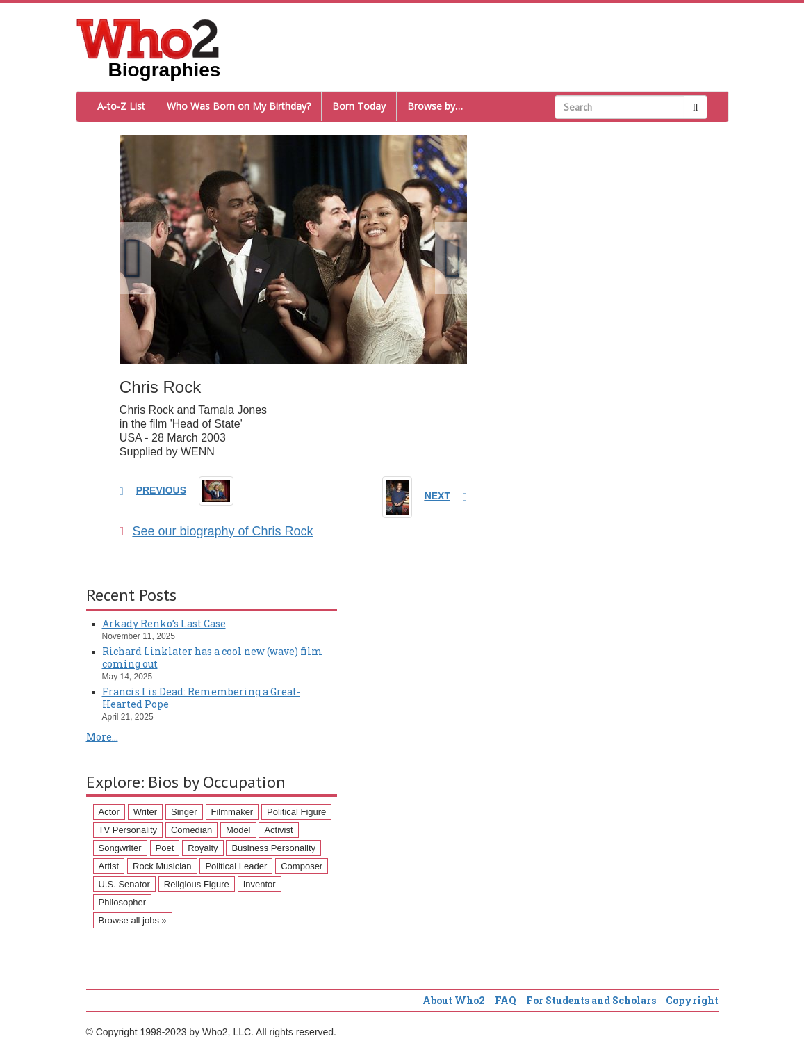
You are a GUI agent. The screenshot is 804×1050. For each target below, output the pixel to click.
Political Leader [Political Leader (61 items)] (236, 866)
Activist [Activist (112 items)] (278, 830)
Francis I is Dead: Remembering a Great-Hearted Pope (201, 698)
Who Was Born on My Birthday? (239, 106)
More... (102, 736)
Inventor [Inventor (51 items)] (259, 884)
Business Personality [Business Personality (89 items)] (273, 848)
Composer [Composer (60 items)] (301, 866)
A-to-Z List (121, 106)
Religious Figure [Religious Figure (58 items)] (196, 884)
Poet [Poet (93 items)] (165, 848)
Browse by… (435, 106)
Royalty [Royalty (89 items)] (203, 848)
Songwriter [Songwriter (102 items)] (120, 848)
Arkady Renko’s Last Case (164, 623)
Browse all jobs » (133, 920)
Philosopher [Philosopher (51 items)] (123, 902)
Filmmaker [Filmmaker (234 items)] (232, 812)
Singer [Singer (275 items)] (184, 812)
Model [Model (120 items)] (238, 830)
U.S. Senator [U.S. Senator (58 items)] (124, 884)
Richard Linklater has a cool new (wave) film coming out (212, 657)
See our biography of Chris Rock (216, 531)
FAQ (505, 1000)
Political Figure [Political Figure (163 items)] (296, 812)
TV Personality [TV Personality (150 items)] (128, 830)
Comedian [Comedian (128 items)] (191, 830)
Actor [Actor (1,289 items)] (109, 812)
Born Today (359, 106)
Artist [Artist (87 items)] (109, 866)
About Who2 (453, 1000)
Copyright (692, 1000)
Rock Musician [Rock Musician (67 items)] (162, 866)
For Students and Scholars (591, 1000)
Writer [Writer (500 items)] (145, 812)
